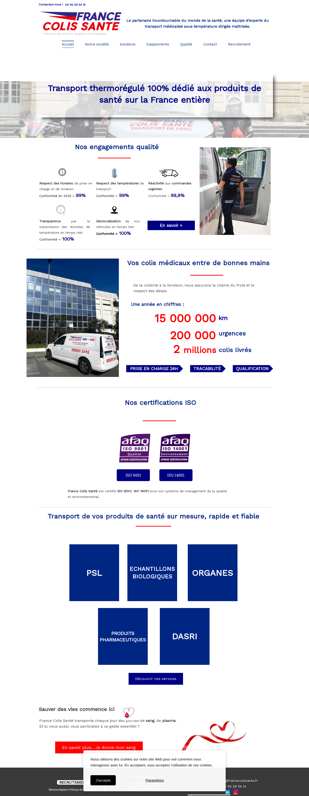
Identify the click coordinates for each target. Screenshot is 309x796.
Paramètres (155, 780)
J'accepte (103, 780)
